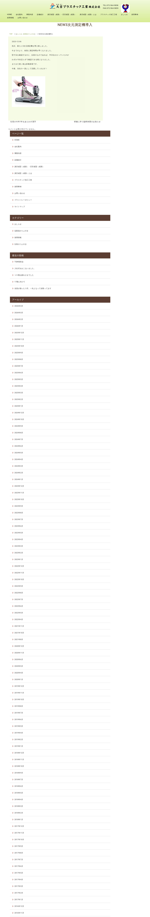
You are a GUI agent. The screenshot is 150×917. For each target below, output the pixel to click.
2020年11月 (117, 554)
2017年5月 (117, 774)
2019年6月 (117, 621)
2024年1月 (117, 380)
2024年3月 (117, 367)
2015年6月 (117, 847)
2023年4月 (117, 440)
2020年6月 (117, 561)
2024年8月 (117, 334)
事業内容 (29, 14)
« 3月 (111, 860)
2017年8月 (117, 754)
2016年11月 (117, 814)
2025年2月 (117, 300)
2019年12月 (117, 587)
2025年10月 (117, 247)
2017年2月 (117, 794)
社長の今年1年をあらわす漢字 (22, 122)
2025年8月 (117, 260)
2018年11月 (117, 661)
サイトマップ (118, 115)
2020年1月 (117, 581)
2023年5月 (117, 434)
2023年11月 (117, 394)
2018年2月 (117, 714)
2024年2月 (117, 374)
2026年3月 (117, 214)
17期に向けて (118, 184)
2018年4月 (117, 701)
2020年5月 (117, 567)
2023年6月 (117, 427)
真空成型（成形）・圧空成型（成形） (62, 14)
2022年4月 (117, 521)
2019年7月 (117, 614)
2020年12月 (117, 547)
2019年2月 (117, 641)
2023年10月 (117, 400)
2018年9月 (117, 674)
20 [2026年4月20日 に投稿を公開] (111, 876)
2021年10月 (117, 534)
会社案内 (19, 14)
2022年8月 (117, 494)
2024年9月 (117, 327)
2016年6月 (117, 834)
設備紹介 (40, 14)
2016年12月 (117, 807)
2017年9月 (117, 747)
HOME (9, 14)
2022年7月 (117, 501)
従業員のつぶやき (29, 34)
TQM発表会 (117, 164)
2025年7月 (117, 267)
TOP (10, 34)
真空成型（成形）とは (88, 14)
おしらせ (124, 14)
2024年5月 (117, 354)
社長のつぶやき (119, 149)
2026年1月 (117, 227)
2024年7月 (117, 340)
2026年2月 (117, 220)
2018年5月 (117, 694)
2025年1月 (117, 307)
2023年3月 (117, 447)
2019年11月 (117, 594)
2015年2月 (117, 854)
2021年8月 (117, 541)
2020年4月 (117, 574)
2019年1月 (117, 647)
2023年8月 (117, 414)
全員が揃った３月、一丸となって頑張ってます (126, 191)
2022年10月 (117, 481)
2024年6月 (117, 347)
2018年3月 (117, 707)
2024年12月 (117, 314)
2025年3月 (117, 294)
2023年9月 (117, 407)
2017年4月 (117, 781)
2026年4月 (117, 207)
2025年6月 (117, 274)
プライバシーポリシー (121, 108)
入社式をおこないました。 (123, 170)
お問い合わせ (23, 18)
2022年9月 (117, 487)
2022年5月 (117, 514)
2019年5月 (117, 627)
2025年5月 (117, 280)
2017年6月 (117, 767)
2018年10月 (117, 667)
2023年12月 (117, 387)
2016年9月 (117, 827)
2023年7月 (117, 420)
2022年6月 (117, 507)
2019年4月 (117, 634)
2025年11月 (117, 240)
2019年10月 (117, 601)
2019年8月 (117, 607)
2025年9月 (117, 254)
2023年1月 (117, 461)
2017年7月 (117, 761)
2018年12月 (117, 654)
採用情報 (10, 18)
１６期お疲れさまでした (122, 177)
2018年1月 (117, 721)
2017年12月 (117, 727)
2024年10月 (117, 320)
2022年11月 (117, 474)
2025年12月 (117, 234)
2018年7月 (117, 681)
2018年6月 (117, 687)
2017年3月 (117, 787)
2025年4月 (117, 287)
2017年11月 (117, 734)
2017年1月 (117, 801)
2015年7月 (117, 841)
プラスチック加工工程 (108, 14)
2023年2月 (117, 454)
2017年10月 (117, 741)
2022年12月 (117, 467)
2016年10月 (117, 821)
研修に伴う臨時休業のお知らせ (88, 122)
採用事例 (134, 14)
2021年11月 (117, 527)
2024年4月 (117, 360)
